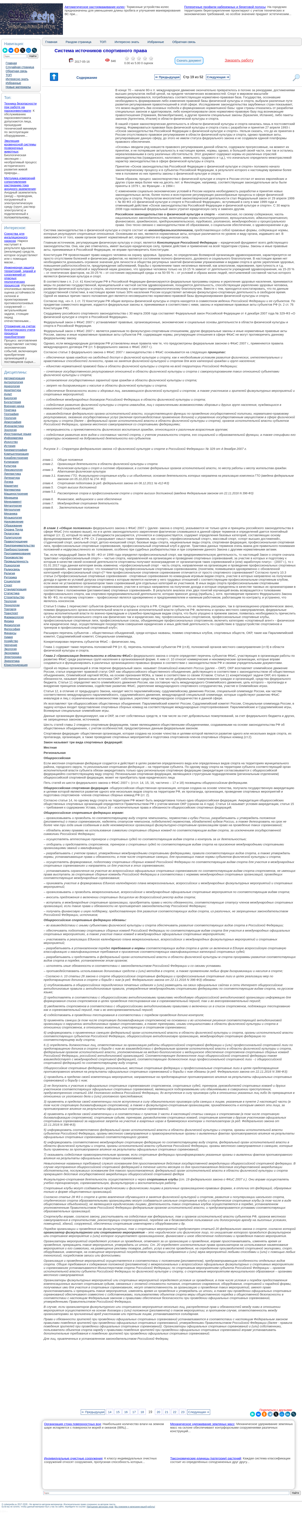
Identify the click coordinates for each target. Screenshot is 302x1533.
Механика (10, 513)
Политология (13, 537)
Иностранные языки (17, 434)
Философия (12, 629)
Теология (10, 601)
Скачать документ (189, 60)
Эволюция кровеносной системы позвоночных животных (20, 146)
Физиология (12, 625)
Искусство (11, 442)
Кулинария (11, 461)
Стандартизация (15, 589)
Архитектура (12, 390)
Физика (9, 621)
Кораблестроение (16, 458)
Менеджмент (13, 501)
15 (118, 1412)
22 (175, 1412)
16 (126, 1412)
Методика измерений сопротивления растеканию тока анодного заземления (20, 183)
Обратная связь (16, 71)
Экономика (11, 653)
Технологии (12, 605)
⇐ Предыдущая (167, 77)
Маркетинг (11, 485)
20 (158, 1412)
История (9, 446)
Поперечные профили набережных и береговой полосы (225, 7)
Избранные (13, 83)
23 (183, 1412)
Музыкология (13, 517)
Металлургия (13, 505)
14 (110, 1412)
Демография (12, 422)
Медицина (11, 497)
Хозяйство (11, 641)
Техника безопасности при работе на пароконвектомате (20, 107)
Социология (12, 581)
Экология (10, 649)
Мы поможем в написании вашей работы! (135, 1507)
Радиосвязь (12, 569)
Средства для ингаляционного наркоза (15, 237)
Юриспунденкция (15, 665)
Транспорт (11, 613)
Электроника (13, 657)
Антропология (13, 382)
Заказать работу (239, 60)
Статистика (12, 593)
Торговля (10, 609)
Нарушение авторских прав (100, 1507)
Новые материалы (18, 87)
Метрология (12, 509)
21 (166, 1412)
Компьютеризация (16, 454)
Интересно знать (17, 79)
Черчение (10, 645)
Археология (12, 386)
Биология (10, 398)
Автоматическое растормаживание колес (95, 7)
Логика (8, 481)
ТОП (9, 75)
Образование (13, 525)
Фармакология (14, 617)
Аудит (8, 394)
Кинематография (15, 450)
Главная (11, 63)
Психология (12, 565)
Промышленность (16, 561)
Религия (9, 573)
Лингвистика (12, 473)
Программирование (17, 553)
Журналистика (14, 426)
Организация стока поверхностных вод (72, 1424)
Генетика (10, 410)
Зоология (10, 430)
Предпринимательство (19, 545)
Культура (10, 465)
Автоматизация (14, 378)
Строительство (14, 597)
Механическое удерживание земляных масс (202, 1424)
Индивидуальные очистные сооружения (73, 1458)
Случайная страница (20, 67)
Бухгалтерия (12, 402)
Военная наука (14, 406)
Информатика (13, 438)
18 (142, 1412)
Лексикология (13, 469)
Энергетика (12, 661)
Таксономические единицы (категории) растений (205, 1458)
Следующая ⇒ (218, 77)
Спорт (8, 585)
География (11, 414)
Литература (12, 477)
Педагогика (11, 533)
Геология (10, 418)
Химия (8, 637)
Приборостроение (16, 549)
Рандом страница (78, 42)
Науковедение (13, 521)
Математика (12, 489)
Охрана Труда (13, 529)
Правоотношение (15, 541)
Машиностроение (16, 493)
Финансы (10, 633)
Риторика (10, 577)
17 (134, 1412)
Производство (13, 557)
